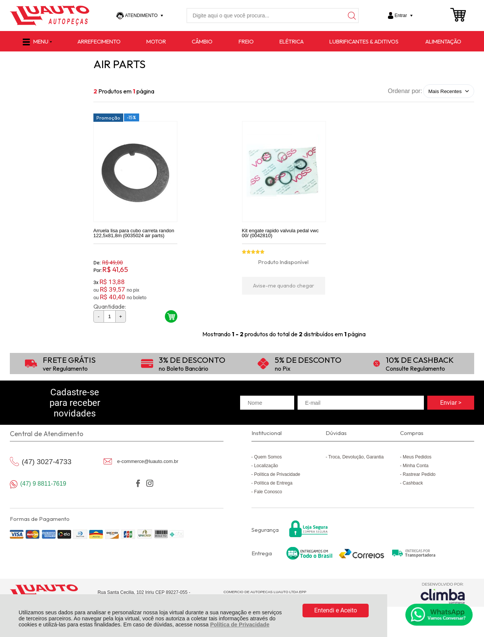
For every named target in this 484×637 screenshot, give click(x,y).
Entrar (401, 15)
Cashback (413, 483)
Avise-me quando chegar (283, 285)
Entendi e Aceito (335, 610)
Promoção (108, 118)
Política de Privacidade (240, 624)
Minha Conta (415, 465)
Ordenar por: (405, 91)
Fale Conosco (268, 491)
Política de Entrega (273, 483)
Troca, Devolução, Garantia (355, 457)
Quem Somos (268, 457)
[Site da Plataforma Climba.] (442, 593)
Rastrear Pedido (419, 474)
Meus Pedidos (417, 457)
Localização (266, 465)
